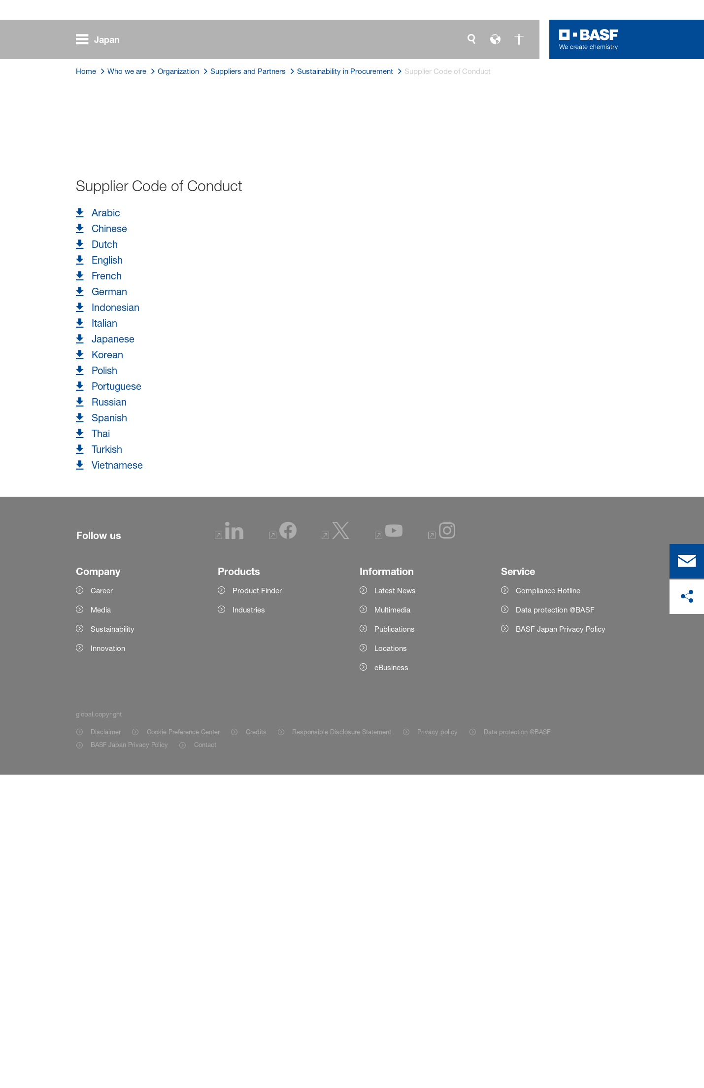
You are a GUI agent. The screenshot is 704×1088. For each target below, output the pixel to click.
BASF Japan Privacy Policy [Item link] (129, 1058)
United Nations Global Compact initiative (341, 325)
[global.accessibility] (519, 39)
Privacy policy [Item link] (437, 1045)
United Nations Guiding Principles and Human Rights (207, 341)
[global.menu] (102, 39)
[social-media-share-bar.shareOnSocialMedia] (687, 596)
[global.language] (495, 39)
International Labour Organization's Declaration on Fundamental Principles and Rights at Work (298, 358)
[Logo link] (588, 39)
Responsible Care (235, 375)
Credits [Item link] (256, 1045)
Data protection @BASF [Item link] (517, 1045)
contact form (320, 435)
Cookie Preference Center (183, 1045)
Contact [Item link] (205, 1058)
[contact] (687, 561)
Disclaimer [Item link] (106, 1045)
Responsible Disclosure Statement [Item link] (341, 1045)
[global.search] (471, 39)
